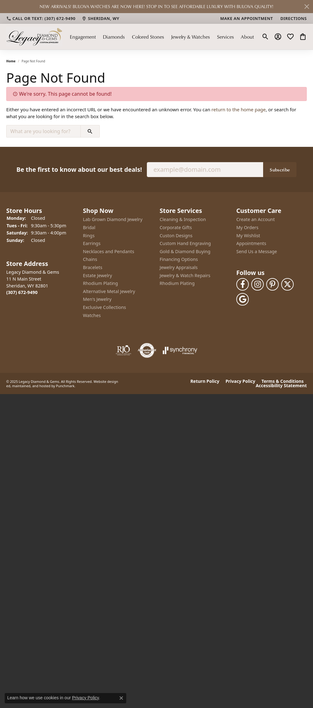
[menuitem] (123, 350)
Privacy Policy (240, 381)
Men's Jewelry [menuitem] (97, 299)
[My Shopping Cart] (303, 37)
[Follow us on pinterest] (272, 284)
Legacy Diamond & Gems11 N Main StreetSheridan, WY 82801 (32, 282)
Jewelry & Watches (190, 36)
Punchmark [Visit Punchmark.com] (65, 385)
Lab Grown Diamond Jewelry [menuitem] (112, 219)
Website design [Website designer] (106, 381)
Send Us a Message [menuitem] (256, 251)
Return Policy (204, 381)
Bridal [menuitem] (89, 227)
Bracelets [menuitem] (92, 267)
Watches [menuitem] (92, 315)
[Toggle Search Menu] (265, 37)
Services (225, 36)
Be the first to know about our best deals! (79, 169)
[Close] (306, 6)
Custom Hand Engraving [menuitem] (185, 243)
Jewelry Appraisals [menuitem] (179, 267)
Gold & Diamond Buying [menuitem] (185, 251)
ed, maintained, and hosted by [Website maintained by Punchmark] (30, 385)
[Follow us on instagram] (257, 284)
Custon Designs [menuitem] (176, 235)
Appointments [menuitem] (251, 243)
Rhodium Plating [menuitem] (100, 283)
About (247, 36)
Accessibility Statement (281, 385)
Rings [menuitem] (88, 235)
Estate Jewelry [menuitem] (97, 275)
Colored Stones (148, 36)
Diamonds (114, 36)
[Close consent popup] (121, 698)
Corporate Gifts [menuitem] (176, 227)
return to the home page (238, 109)
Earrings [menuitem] (91, 243)
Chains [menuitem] (90, 259)
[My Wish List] (290, 37)
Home (11, 61)
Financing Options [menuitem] (179, 259)
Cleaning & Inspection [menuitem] (183, 219)
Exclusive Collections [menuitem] (104, 307)
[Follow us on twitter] (287, 284)
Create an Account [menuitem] (255, 219)
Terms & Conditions (283, 381)
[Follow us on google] (242, 299)
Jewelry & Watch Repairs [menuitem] (185, 275)
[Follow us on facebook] (242, 284)
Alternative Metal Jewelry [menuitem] (109, 291)
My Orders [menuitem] (247, 227)
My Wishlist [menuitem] (248, 235)
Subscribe (280, 169)
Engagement (83, 36)
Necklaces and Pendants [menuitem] (108, 251)
